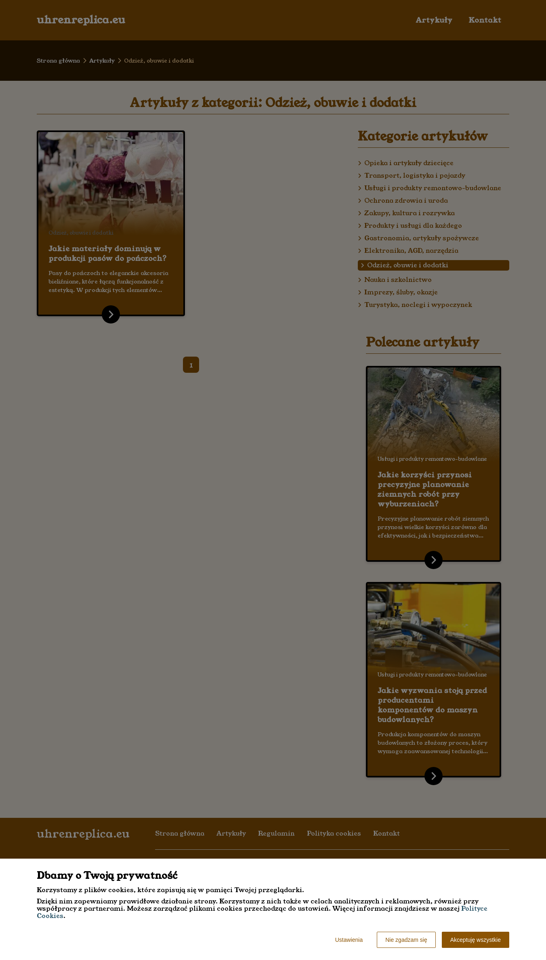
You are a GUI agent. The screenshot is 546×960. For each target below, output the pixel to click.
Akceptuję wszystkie (475, 940)
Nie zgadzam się (406, 940)
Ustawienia (349, 940)
